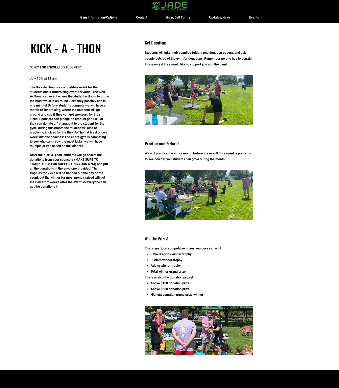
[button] (99, 17)
